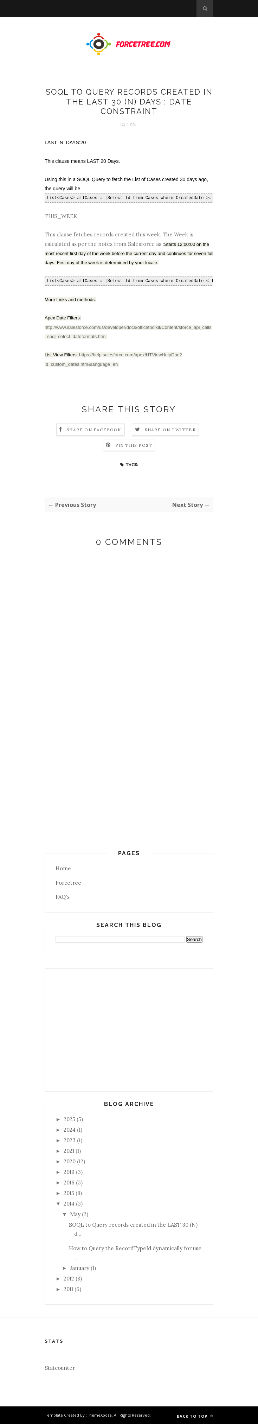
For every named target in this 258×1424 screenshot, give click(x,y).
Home (63, 868)
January (79, 1268)
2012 (69, 1278)
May (75, 1214)
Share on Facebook (93, 429)
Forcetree (68, 882)
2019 (69, 1172)
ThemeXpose (99, 1415)
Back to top (195, 1416)
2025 (69, 1119)
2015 (69, 1193)
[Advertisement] (129, 801)
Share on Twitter (170, 429)
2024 (70, 1129)
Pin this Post (134, 445)
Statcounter (60, 1368)
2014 (69, 1203)
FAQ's (63, 897)
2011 (68, 1289)
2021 (69, 1151)
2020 (70, 1161)
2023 (70, 1140)
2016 (69, 1182)
